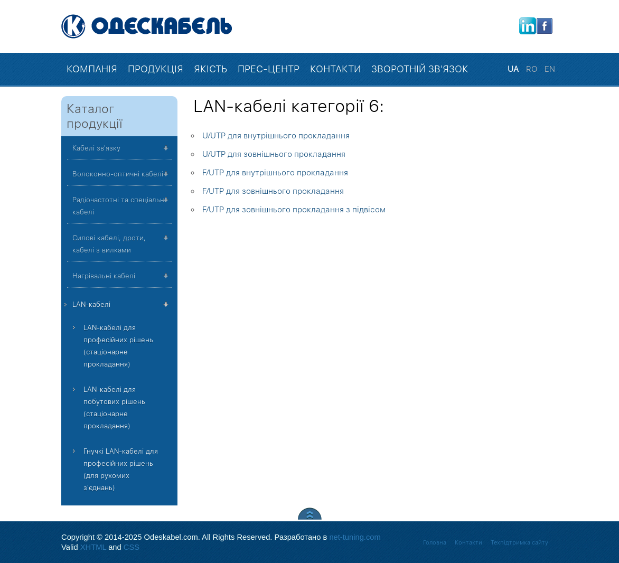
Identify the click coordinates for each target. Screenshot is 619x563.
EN (550, 69)
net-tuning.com (354, 537)
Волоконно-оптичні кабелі (117, 174)
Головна (434, 542)
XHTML (93, 547)
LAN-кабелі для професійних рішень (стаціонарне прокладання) (118, 346)
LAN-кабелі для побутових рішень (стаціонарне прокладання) (114, 408)
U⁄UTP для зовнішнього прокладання (273, 154)
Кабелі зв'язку (96, 148)
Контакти (468, 542)
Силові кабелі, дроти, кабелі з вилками (109, 244)
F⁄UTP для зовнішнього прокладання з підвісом (294, 209)
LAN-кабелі (91, 304)
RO (532, 69)
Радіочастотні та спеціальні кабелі (119, 206)
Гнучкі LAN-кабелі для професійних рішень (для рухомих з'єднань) (120, 469)
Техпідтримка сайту (519, 542)
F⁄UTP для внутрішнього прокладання (275, 172)
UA (514, 69)
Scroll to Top (310, 514)
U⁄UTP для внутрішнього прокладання (276, 135)
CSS (131, 547)
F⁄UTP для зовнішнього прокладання (273, 191)
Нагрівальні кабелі (103, 276)
